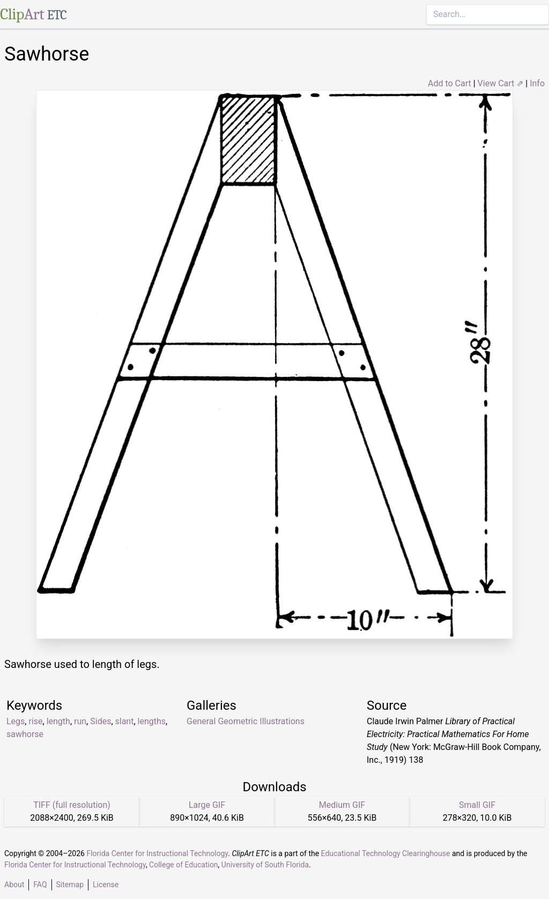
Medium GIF (342, 805)
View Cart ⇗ (501, 83)
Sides (100, 721)
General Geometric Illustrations (246, 721)
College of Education (183, 864)
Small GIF (477, 805)
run (80, 721)
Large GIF (207, 805)
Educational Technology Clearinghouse (385, 853)
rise (35, 721)
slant (124, 721)
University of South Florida (265, 864)
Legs (15, 721)
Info (537, 83)
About (14, 884)
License (105, 884)
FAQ (40, 884)
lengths (152, 721)
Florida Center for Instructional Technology (157, 853)
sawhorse (24, 734)
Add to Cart (449, 83)
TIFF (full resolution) (71, 805)
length (58, 721)
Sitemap (70, 884)
